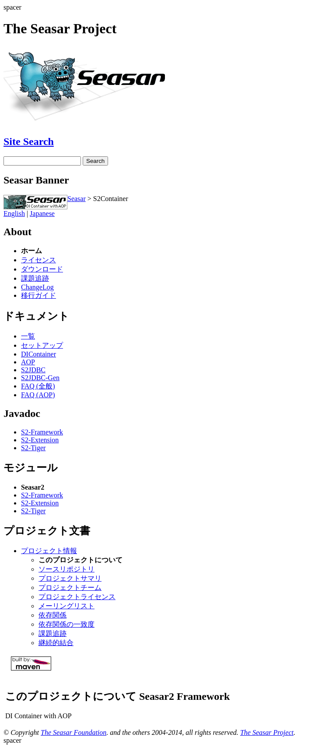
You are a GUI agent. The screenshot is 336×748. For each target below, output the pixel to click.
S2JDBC (33, 370)
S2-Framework (42, 432)
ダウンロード (42, 269)
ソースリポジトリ (66, 569)
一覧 (28, 336)
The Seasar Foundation (73, 732)
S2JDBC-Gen (40, 377)
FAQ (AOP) (38, 395)
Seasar (76, 198)
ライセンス (38, 260)
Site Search (29, 141)
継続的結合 (56, 642)
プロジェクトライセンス (77, 596)
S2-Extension (40, 440)
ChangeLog (37, 287)
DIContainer (38, 354)
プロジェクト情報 (49, 550)
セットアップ (42, 345)
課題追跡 (35, 278)
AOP (28, 362)
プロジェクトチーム (70, 587)
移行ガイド (38, 295)
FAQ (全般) (38, 386)
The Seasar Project (267, 732)
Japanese (42, 213)
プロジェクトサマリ (70, 578)
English (14, 213)
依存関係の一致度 (66, 624)
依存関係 (52, 615)
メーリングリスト (66, 606)
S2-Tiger (33, 448)
